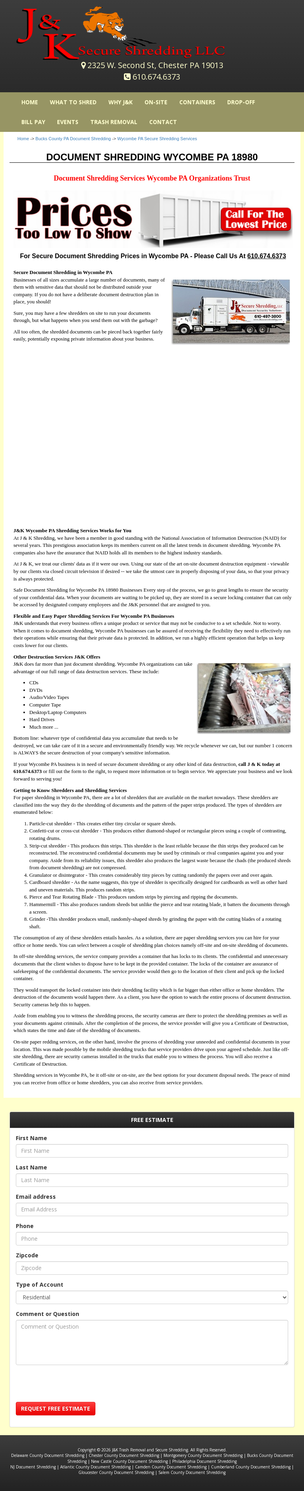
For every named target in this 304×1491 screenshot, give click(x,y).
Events (67, 122)
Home (23, 138)
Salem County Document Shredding (192, 1472)
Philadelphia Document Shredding (204, 1461)
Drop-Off (241, 102)
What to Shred (73, 102)
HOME (29, 102)
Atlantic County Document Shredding (95, 1467)
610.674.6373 (156, 76)
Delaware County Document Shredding (47, 1455)
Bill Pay (33, 122)
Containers (197, 102)
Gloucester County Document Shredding (116, 1472)
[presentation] (76, 1386)
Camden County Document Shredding (171, 1467)
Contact (163, 122)
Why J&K (120, 102)
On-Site (155, 102)
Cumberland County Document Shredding (251, 1467)
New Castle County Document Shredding (129, 1461)
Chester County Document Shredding (124, 1455)
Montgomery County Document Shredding (203, 1455)
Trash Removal (113, 122)
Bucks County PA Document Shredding (73, 138)
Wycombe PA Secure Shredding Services (157, 138)
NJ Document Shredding (33, 1467)
